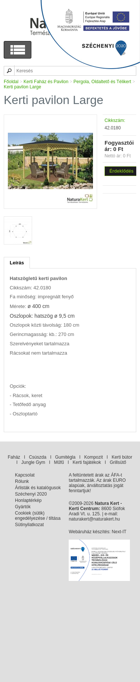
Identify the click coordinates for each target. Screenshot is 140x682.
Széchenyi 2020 (31, 494)
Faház (14, 457)
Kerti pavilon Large (22, 86)
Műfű (59, 462)
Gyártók (23, 506)
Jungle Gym (33, 462)
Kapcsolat (25, 475)
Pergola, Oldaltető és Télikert (102, 81)
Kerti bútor (122, 457)
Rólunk (22, 481)
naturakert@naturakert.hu (94, 519)
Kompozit (93, 457)
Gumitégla (65, 457)
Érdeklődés (121, 171)
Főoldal (11, 81)
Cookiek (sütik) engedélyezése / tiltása (37, 515)
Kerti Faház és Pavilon (46, 81)
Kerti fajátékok (87, 462)
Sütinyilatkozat (29, 524)
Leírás (17, 262)
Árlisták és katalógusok (38, 487)
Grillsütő (118, 462)
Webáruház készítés (89, 531)
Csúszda (37, 457)
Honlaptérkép (28, 500)
